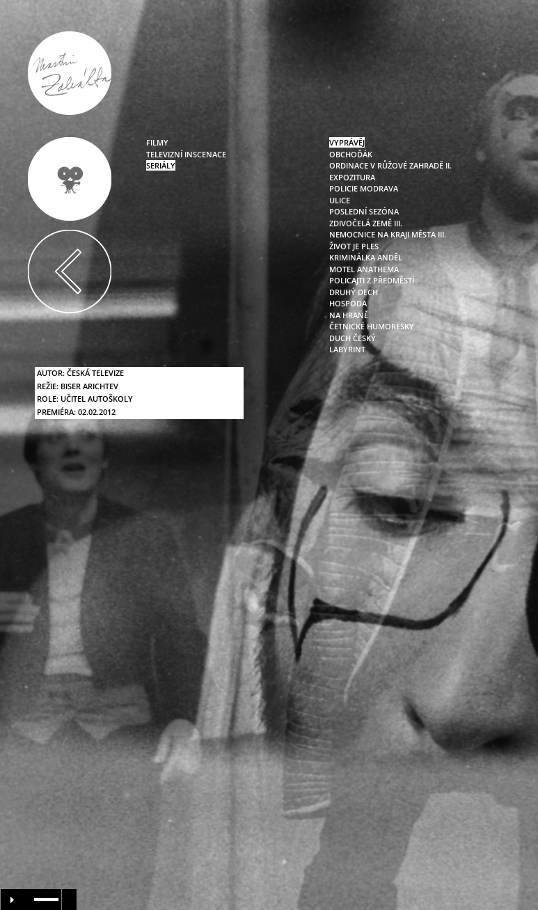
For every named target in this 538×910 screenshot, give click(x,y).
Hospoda (348, 303)
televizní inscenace (186, 154)
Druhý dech (353, 292)
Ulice (339, 200)
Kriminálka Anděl (365, 257)
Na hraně (348, 315)
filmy (157, 142)
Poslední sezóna (364, 211)
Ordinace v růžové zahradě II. (390, 165)
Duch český (352, 338)
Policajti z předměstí (371, 280)
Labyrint (347, 349)
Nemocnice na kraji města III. (387, 234)
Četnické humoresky (371, 326)
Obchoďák (350, 154)
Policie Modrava (363, 188)
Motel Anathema (364, 269)
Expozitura (352, 177)
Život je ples (354, 246)
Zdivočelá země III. (365, 223)
